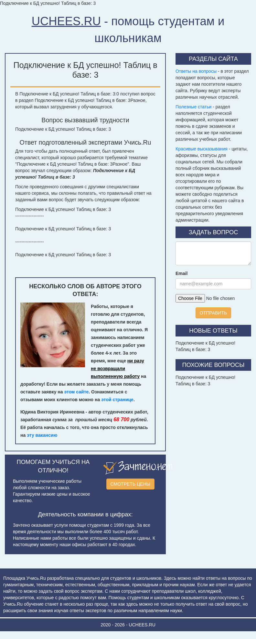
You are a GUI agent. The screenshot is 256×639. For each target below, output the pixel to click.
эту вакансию (42, 435)
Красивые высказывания (202, 148)
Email (181, 273)
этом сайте (76, 391)
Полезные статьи (193, 106)
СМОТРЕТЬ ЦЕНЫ (131, 484)
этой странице (117, 399)
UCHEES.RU (66, 21)
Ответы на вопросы (196, 71)
